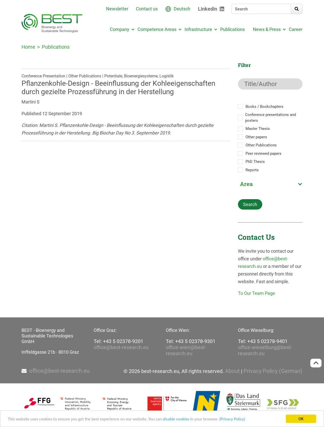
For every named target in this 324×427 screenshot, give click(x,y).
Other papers (256, 137)
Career (295, 29)
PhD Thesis (255, 161)
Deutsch (182, 8)
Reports (252, 170)
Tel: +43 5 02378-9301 (190, 341)
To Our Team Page (256, 293)
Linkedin (207, 9)
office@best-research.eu (121, 347)
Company (119, 29)
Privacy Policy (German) (273, 371)
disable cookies (176, 419)
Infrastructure (198, 29)
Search (250, 204)
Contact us (147, 8)
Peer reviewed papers (263, 153)
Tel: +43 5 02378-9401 (263, 341)
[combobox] (270, 183)
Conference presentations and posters (270, 117)
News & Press (267, 29)
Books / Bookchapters (265, 106)
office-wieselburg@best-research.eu (265, 350)
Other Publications (261, 145)
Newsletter (117, 8)
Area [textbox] (246, 183)
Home (28, 47)
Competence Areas (156, 29)
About (232, 371)
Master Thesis (258, 128)
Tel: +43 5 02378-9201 (118, 341)
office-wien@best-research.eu (186, 350)
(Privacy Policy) (232, 419)
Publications (232, 29)
